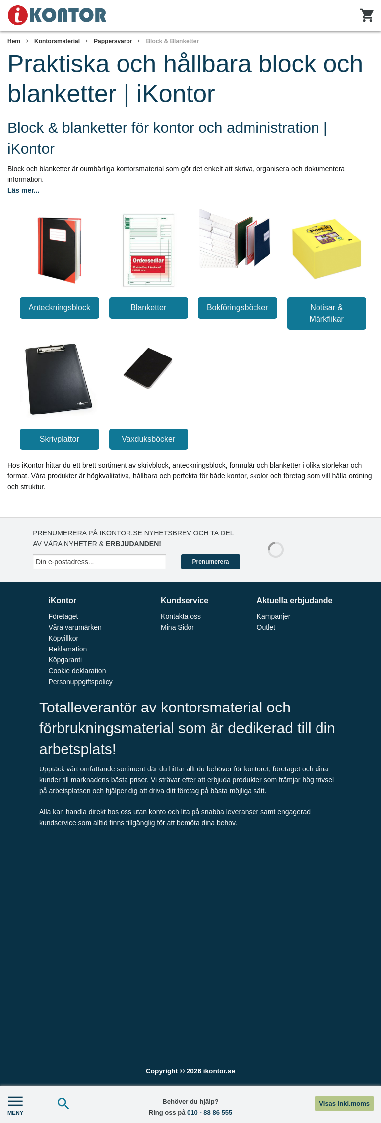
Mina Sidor (177, 627)
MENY (15, 1104)
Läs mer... (23, 190)
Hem (13, 41)
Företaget (63, 616)
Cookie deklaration (77, 671)
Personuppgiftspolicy (80, 682)
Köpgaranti (65, 660)
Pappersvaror (113, 41)
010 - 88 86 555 (209, 1112)
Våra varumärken (74, 627)
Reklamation (67, 649)
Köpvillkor (63, 638)
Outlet (266, 627)
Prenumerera (210, 561)
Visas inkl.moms (344, 1103)
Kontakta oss (181, 616)
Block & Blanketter (172, 41)
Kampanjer (274, 616)
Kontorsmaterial (57, 41)
